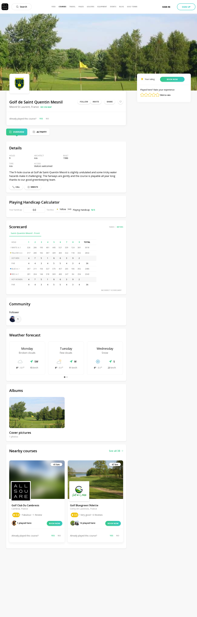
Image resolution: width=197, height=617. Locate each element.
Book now (54, 523)
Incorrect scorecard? (111, 290)
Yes (41, 118)
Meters (120, 227)
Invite (96, 101)
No (47, 118)
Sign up (186, 6)
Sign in (166, 6)
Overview (18, 131)
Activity (41, 131)
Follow (84, 101)
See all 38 (116, 451)
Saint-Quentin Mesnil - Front (25, 233)
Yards (111, 227)
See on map (46, 107)
